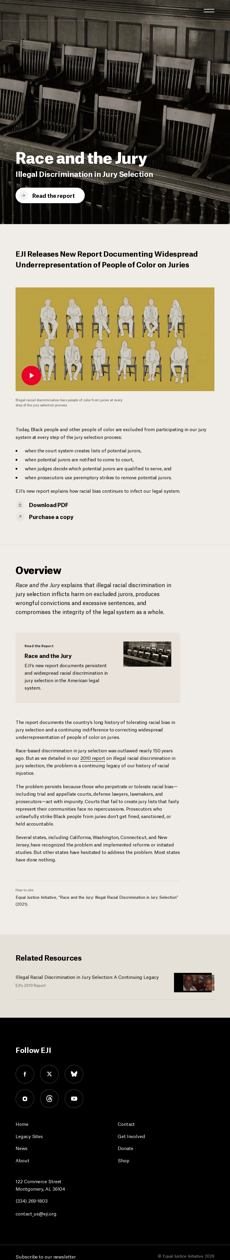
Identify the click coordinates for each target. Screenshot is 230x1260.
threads (49, 1098)
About (22, 1160)
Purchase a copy (51, 516)
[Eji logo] (20, 10)
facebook (25, 1074)
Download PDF (48, 504)
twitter (49, 1074)
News (22, 1148)
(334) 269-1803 (32, 1200)
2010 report (92, 757)
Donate (125, 1148)
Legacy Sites (29, 1136)
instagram (25, 1098)
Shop (123, 1160)
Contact (126, 1123)
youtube (74, 1098)
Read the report (53, 195)
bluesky (74, 1074)
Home (22, 1123)
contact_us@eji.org (36, 1213)
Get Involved (131, 1136)
